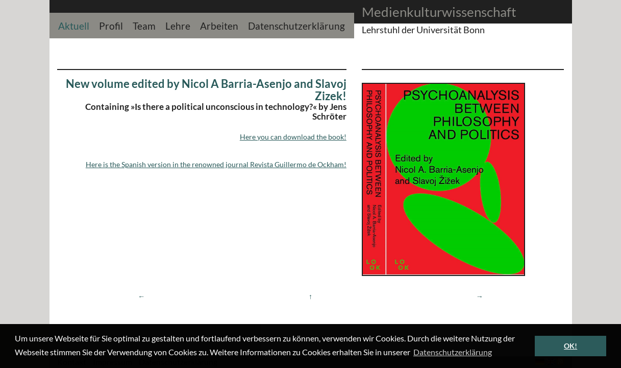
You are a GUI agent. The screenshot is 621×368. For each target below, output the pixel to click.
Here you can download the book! (293, 136)
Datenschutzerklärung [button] (452, 352)
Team (144, 25)
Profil (111, 25)
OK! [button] (570, 345)
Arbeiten (219, 25)
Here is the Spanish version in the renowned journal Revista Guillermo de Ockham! (216, 164)
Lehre (177, 25)
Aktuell (73, 25)
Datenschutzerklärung (296, 25)
